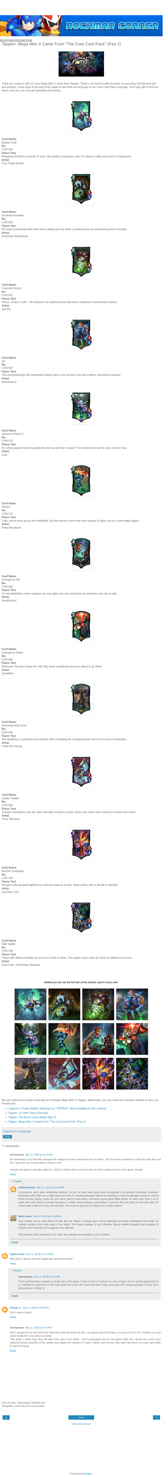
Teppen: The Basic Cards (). (32, 1117)
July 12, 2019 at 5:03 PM (35, 1307)
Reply (13, 1174)
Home (81, 1417)
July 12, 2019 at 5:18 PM (38, 1327)
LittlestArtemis (26, 1187)
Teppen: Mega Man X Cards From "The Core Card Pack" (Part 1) (47, 1121)
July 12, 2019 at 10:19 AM (39, 1254)
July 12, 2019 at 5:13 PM (47, 1276)
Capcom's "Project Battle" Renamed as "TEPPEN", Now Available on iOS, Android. (57, 1108)
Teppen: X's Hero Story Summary (28, 1112)
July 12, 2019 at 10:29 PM (50, 1187)
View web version (81, 1424)
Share (7, 1137)
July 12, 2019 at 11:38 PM (47, 1216)
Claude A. (15, 1307)
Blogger (88, 1473)
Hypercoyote (17, 1254)
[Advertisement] (81, 9)
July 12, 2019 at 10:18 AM (39, 1154)
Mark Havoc (25, 1216)
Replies (18, 1181)
